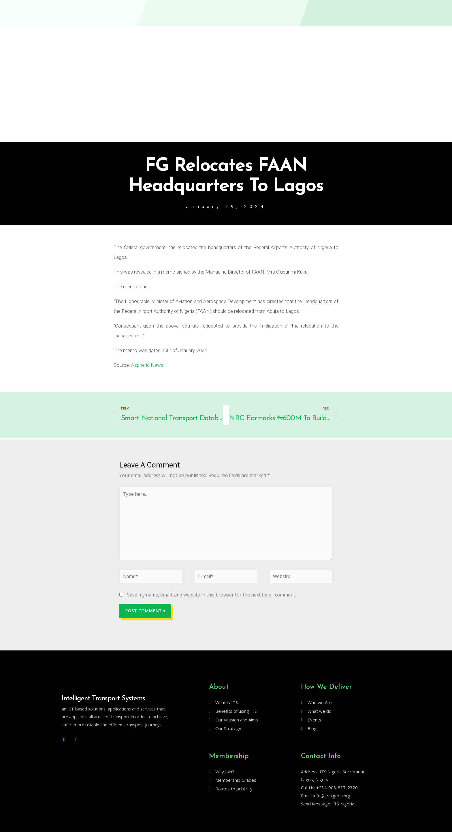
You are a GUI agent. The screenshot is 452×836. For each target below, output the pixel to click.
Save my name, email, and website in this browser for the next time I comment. (211, 598)
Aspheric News (147, 365)
